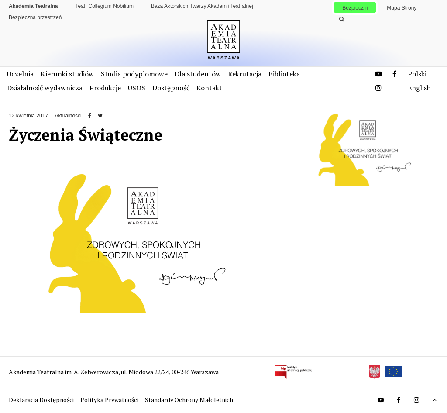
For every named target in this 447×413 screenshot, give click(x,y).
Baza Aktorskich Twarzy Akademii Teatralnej (202, 6)
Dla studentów (198, 74)
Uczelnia (20, 74)
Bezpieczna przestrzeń (35, 17)
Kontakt (209, 88)
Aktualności (68, 116)
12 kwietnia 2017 (28, 116)
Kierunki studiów (67, 74)
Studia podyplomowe (134, 74)
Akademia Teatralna (33, 6)
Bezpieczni (355, 8)
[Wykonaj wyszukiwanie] (341, 19)
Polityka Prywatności (110, 400)
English (419, 88)
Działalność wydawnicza (45, 88)
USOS (136, 88)
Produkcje (105, 88)
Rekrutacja (244, 74)
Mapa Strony (401, 8)
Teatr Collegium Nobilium (105, 6)
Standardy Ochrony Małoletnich (189, 400)
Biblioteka (284, 74)
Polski (417, 74)
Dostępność (170, 88)
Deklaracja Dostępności (42, 400)
